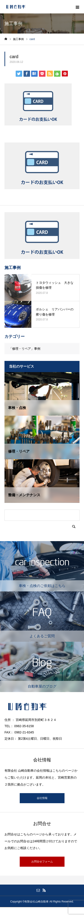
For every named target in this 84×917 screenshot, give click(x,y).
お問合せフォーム (42, 861)
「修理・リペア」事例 (24, 348)
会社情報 (42, 798)
